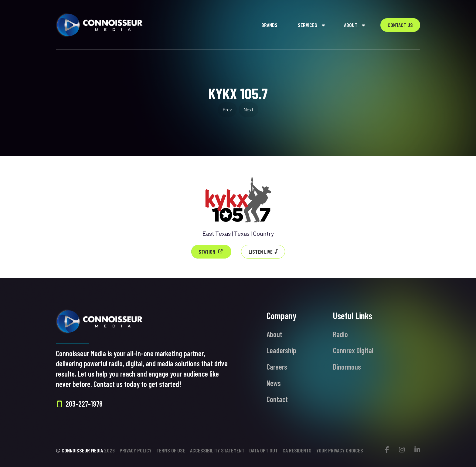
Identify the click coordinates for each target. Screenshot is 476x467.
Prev (227, 109)
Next (248, 109)
